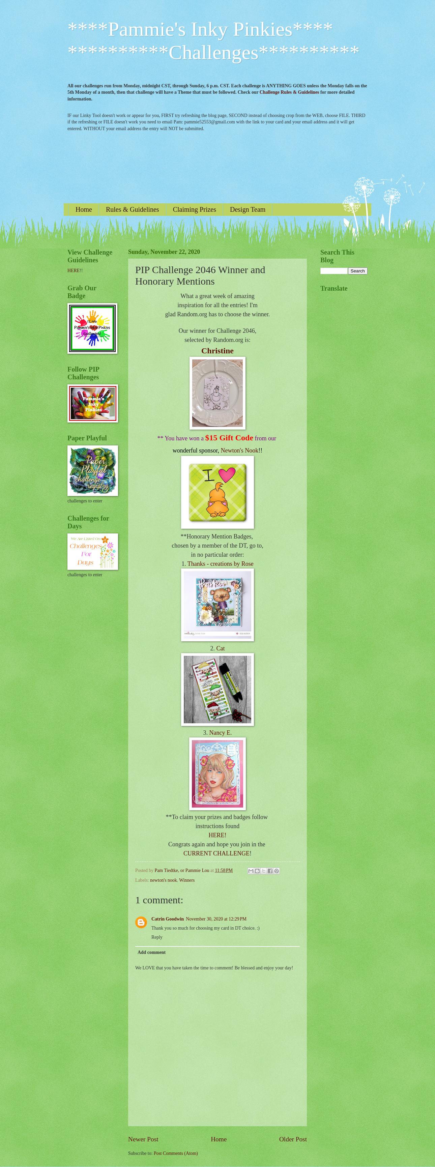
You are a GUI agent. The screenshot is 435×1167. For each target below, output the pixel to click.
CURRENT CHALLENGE (216, 853)
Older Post (293, 1139)
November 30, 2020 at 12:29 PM (216, 919)
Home (84, 209)
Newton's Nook (240, 450)
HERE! (218, 835)
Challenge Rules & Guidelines (289, 92)
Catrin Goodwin (167, 919)
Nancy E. (220, 732)
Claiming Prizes (194, 209)
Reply (157, 937)
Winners (187, 880)
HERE (73, 270)
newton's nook (163, 880)
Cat (220, 648)
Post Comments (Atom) (176, 1153)
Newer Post (143, 1139)
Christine (217, 350)
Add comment (152, 952)
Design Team (247, 209)
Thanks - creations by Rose (220, 563)
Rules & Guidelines (132, 209)
